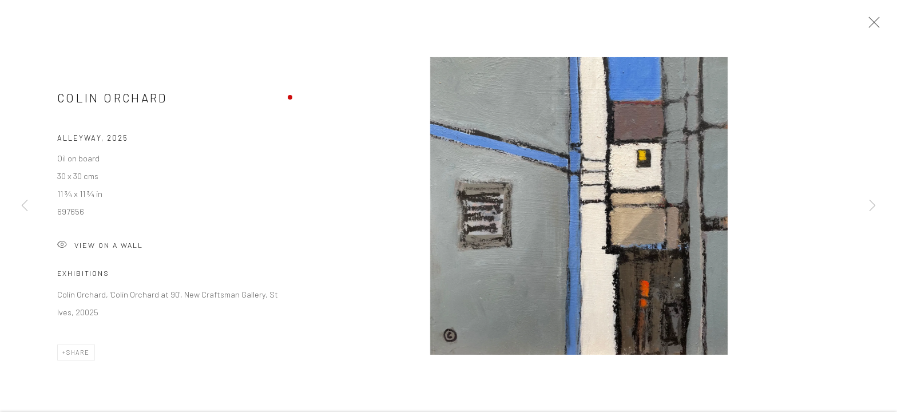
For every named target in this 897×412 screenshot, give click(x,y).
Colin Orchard (112, 100)
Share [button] (78, 354)
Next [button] (872, 206)
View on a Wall (100, 248)
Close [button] (871, 25)
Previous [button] (24, 206)
